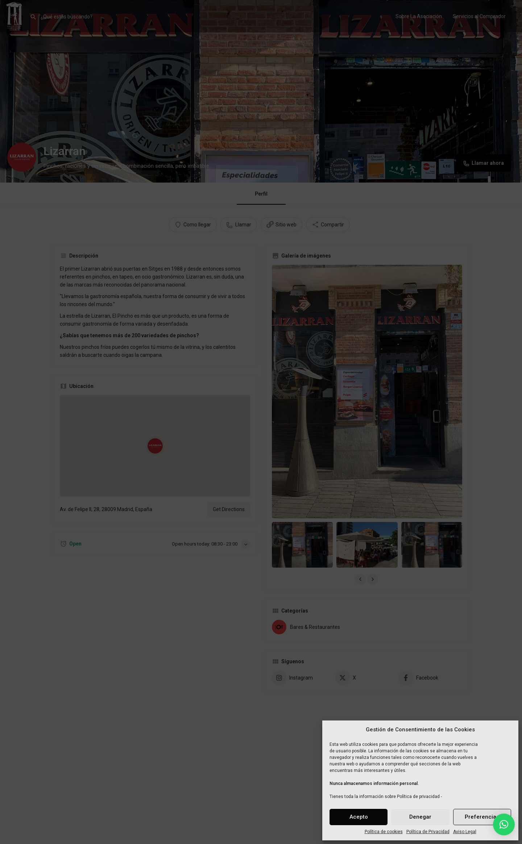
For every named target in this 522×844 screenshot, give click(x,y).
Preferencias (482, 817)
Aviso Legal (464, 831)
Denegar (420, 817)
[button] (504, 824)
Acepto (358, 817)
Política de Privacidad (428, 831)
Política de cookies (384, 831)
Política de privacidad (418, 796)
